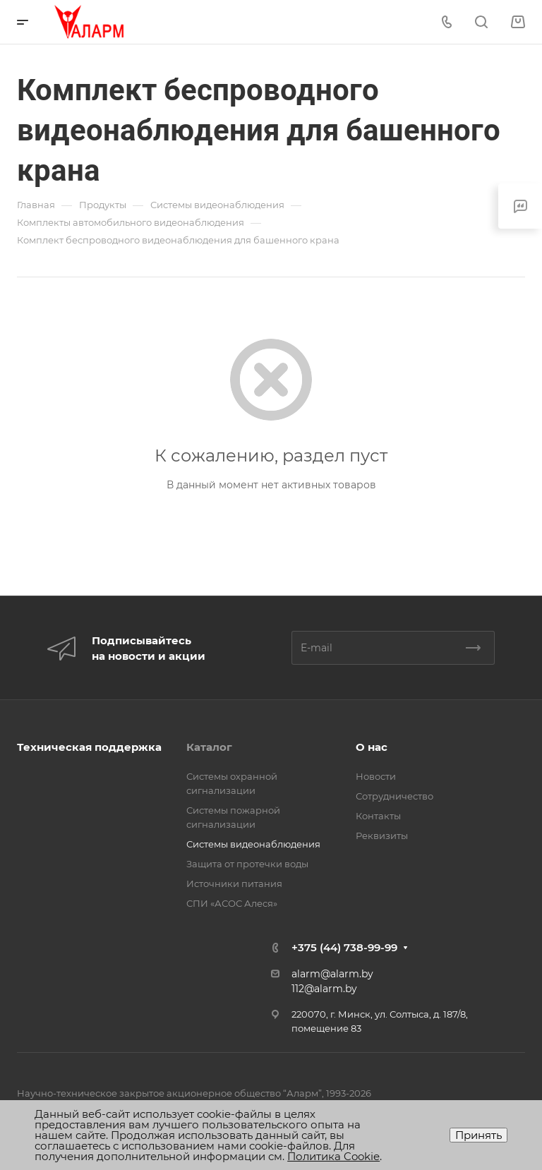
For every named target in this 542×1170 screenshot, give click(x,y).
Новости (376, 776)
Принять (478, 1135)
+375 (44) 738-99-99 (344, 947)
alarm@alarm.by (332, 973)
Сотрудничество (394, 796)
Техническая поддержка (89, 747)
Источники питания (234, 883)
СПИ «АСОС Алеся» (231, 903)
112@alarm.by (324, 988)
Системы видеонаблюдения (253, 844)
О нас (371, 747)
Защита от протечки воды (247, 863)
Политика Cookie (333, 1156)
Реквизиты (382, 835)
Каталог (209, 747)
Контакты (378, 815)
